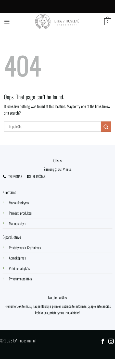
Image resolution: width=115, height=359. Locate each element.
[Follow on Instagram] (111, 342)
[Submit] (106, 126)
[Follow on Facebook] (103, 342)
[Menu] (7, 21)
